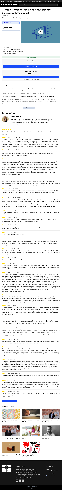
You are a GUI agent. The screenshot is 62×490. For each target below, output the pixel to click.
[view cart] (45, 1)
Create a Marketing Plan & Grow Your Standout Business (9, 27)
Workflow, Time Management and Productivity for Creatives (30, 454)
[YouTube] (17, 480)
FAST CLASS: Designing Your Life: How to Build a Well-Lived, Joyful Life (11, 437)
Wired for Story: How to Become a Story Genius (30, 420)
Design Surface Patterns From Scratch (9, 420)
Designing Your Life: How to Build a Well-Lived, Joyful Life (50, 420)
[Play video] (40, 32)
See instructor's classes (16, 125)
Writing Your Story (26, 437)
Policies (31, 488)
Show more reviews (9, 401)
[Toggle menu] (60, 5)
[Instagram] (23, 480)
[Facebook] (20, 480)
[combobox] (38, 5)
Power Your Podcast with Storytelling (11, 454)
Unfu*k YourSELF (46, 437)
